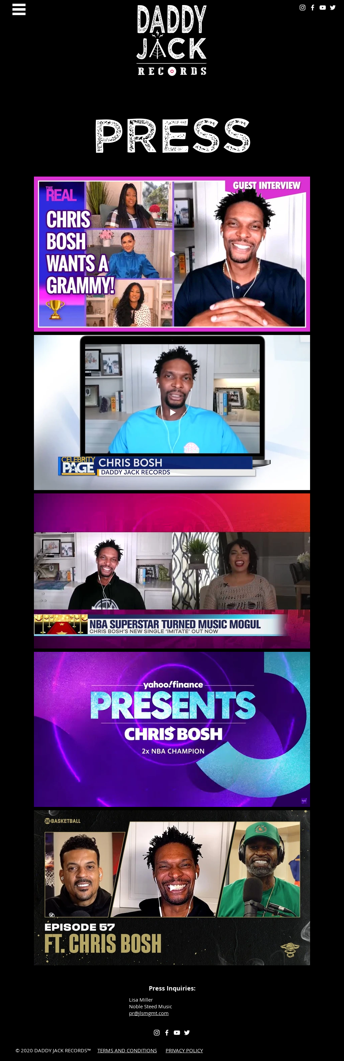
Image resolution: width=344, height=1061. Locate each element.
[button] (19, 9)
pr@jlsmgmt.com (149, 1013)
